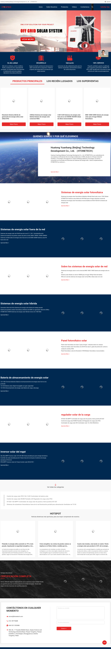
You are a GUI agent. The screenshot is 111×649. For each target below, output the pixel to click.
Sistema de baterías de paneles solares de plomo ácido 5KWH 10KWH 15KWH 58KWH (24, 235)
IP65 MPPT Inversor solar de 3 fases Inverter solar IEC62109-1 (17, 462)
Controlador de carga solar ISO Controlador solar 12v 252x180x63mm (80, 423)
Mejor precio (14, 124)
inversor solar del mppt (13, 451)
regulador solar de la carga (75, 414)
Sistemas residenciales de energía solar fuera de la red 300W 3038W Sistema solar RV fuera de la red (24, 238)
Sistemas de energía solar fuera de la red (23, 229)
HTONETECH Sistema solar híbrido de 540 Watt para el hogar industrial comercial (83, 198)
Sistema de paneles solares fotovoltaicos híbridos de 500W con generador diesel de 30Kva (25, 309)
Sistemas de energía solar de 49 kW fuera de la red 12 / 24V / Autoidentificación (22, 233)
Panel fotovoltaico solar (74, 340)
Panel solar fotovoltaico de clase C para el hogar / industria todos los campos (82, 344)
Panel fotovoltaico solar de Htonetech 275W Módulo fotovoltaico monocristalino (82, 351)
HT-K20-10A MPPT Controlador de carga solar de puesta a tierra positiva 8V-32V (82, 418)
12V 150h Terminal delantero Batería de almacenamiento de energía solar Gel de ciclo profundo (24, 382)
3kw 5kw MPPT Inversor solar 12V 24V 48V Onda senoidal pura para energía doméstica (24, 456)
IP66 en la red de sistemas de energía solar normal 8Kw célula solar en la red (81, 276)
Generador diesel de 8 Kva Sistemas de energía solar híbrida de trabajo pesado (22, 307)
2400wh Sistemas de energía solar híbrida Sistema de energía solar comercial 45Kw (40, 117)
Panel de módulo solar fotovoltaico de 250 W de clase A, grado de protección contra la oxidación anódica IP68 (84, 347)
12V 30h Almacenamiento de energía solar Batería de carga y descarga (20, 388)
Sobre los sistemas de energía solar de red (84, 266)
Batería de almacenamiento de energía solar (24, 377)
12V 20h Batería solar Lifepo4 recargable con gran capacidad (17, 386)
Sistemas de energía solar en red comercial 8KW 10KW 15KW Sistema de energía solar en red (85, 271)
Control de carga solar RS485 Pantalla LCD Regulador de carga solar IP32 (81, 421)
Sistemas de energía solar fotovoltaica (82, 192)
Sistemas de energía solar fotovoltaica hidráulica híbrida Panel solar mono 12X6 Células (84, 196)
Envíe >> (63, 628)
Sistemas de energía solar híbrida (19, 303)
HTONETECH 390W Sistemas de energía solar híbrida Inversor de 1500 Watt (21, 311)
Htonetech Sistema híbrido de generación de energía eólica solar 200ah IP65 (12, 117)
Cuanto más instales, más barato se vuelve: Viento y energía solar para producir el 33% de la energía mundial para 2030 (92, 545)
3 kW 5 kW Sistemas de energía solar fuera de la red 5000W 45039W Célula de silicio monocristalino (69, 117)
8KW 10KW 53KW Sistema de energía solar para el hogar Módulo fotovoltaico (97, 117)
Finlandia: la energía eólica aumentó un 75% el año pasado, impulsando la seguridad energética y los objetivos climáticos (17, 545)
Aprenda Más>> (55, 172)
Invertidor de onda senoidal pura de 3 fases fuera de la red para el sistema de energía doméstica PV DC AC (23, 459)
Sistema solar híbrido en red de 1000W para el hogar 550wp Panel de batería (81, 274)
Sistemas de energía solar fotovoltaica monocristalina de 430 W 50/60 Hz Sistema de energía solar (84, 201)
